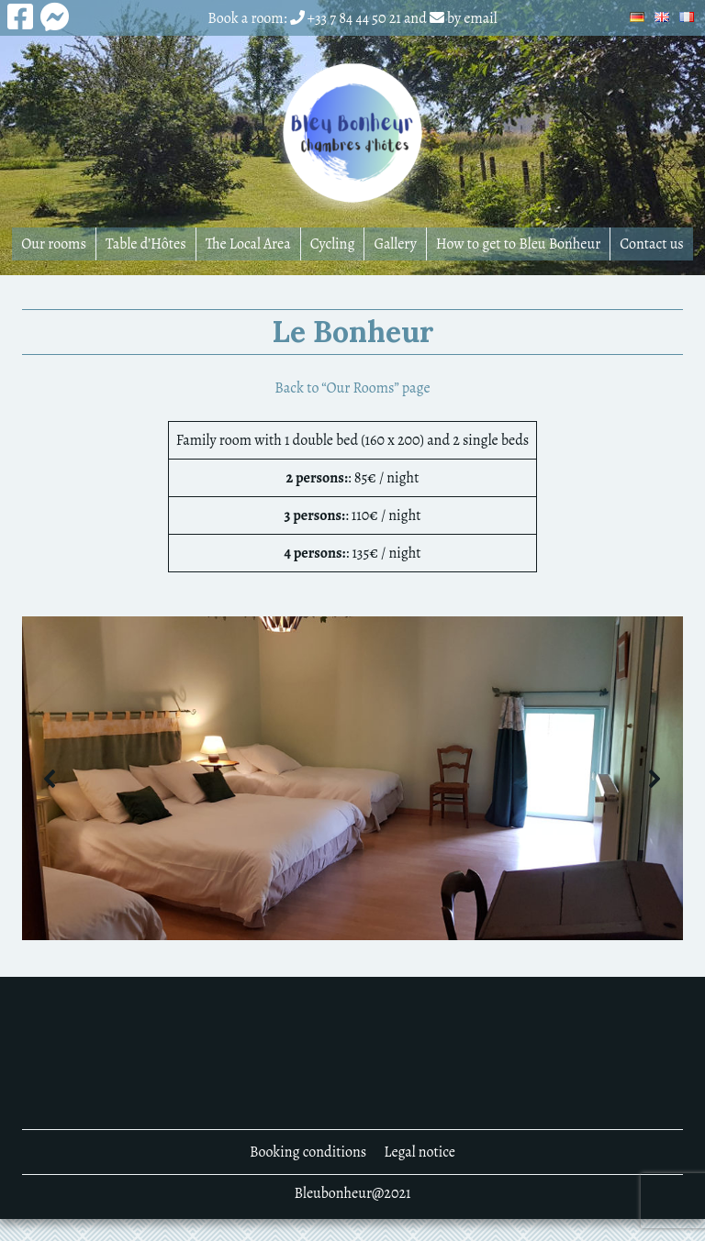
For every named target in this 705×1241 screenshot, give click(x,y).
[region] (352, 778)
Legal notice (419, 1152)
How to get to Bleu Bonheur (518, 244)
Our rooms (53, 244)
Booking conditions (308, 1152)
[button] (50, 778)
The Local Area (248, 244)
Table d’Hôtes (146, 244)
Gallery (395, 244)
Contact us (652, 244)
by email (472, 18)
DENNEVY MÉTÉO (352, 1053)
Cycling (332, 244)
